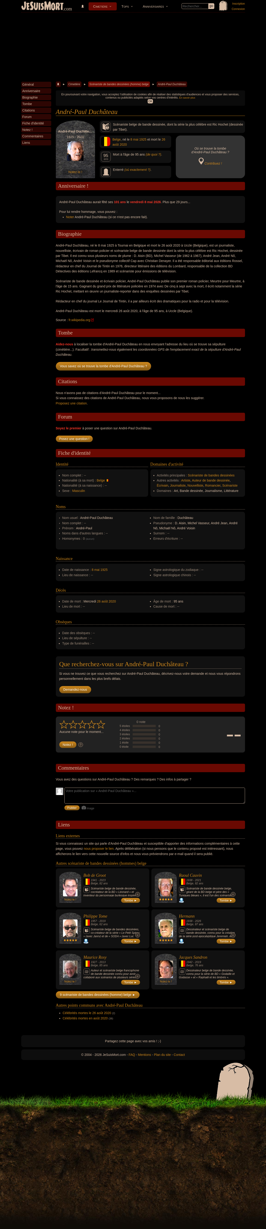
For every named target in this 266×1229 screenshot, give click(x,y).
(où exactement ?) (137, 170)
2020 (123, 144)
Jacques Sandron (193, 957)
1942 (189, 962)
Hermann (187, 916)
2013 (102, 962)
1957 (94, 921)
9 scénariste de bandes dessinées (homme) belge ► (97, 995)
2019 (102, 921)
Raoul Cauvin (190, 875)
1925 (142, 139)
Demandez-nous (75, 689)
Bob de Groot (95, 875)
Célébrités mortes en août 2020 (85, 1018)
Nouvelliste (195, 485)
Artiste (185, 480)
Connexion (238, 9)
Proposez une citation (71, 403)
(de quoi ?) (153, 154)
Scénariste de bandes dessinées (211, 475)
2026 (198, 921)
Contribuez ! (213, 163)
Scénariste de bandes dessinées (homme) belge (119, 84)
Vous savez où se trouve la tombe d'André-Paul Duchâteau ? (103, 366)
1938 (189, 880)
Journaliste (178, 485)
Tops (125, 6)
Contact (179, 1055)
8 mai (134, 139)
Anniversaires (153, 6)
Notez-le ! (75, 172)
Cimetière (100, 6)
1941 (94, 880)
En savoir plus (187, 97)
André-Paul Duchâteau (172, 84)
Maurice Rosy (95, 957)
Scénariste (230, 485)
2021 (198, 880)
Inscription (238, 3)
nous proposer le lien (99, 848)
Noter (70, 217)
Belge (117, 139)
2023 (102, 880)
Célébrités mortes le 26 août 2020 (87, 1013)
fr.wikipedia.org (79, 320)
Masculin (78, 491)
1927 (94, 962)
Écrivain (162, 485)
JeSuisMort (42, 6)
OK (150, 101)
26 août (102, 601)
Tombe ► (130, 900)
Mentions (144, 1055)
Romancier (213, 485)
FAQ (132, 1055)
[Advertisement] (133, 47)
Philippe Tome (96, 916)
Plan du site (162, 1055)
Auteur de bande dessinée (211, 480)
